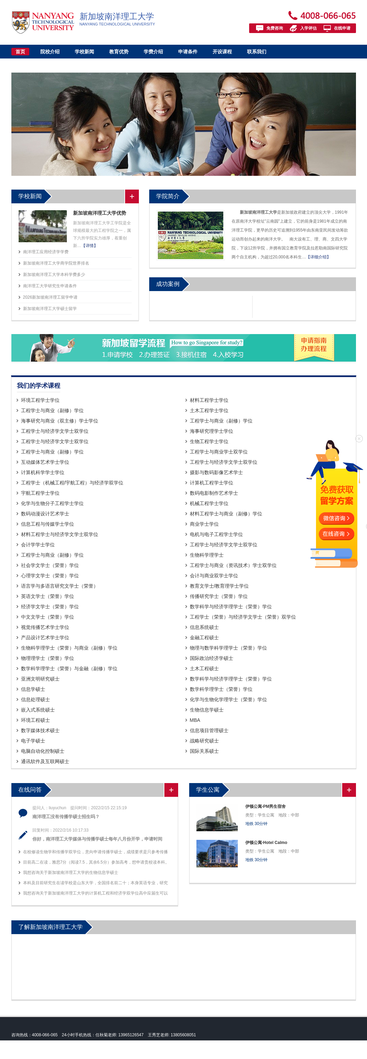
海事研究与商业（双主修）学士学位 (59, 421)
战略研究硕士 (204, 741)
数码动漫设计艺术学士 (45, 513)
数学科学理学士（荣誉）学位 (221, 689)
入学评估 (308, 28)
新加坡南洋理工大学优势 (99, 213)
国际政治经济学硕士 (211, 658)
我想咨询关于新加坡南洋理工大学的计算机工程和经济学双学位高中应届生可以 (95, 893)
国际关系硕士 (204, 751)
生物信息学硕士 (207, 710)
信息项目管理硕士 (209, 730)
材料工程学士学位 (209, 400)
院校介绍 (50, 51)
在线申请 (342, 28)
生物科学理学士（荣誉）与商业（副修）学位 (69, 648)
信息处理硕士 (35, 699)
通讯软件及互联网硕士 (45, 761)
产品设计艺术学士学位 (45, 637)
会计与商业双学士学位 (214, 575)
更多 (131, 196)
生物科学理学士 (207, 555)
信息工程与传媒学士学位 (47, 524)
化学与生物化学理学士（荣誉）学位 (228, 699)
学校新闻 (84, 51)
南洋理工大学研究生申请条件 (50, 286)
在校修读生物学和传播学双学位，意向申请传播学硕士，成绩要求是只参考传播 (95, 851)
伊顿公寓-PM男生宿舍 (265, 806)
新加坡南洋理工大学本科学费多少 (54, 274)
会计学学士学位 (38, 544)
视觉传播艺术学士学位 (45, 627)
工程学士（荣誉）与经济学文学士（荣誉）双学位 (243, 617)
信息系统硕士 (204, 627)
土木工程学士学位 (209, 410)
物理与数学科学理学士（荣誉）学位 (228, 648)
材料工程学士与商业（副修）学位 (226, 513)
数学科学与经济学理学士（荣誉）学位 (231, 606)
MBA (195, 720)
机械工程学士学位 (209, 503)
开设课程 (222, 51)
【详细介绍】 (318, 257)
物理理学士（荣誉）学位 (47, 658)
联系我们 (256, 51)
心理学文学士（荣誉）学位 (50, 575)
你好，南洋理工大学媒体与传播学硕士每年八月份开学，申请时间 (97, 839)
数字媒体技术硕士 (40, 730)
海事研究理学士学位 (211, 431)
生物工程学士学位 (209, 441)
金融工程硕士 (204, 637)
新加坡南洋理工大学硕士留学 (50, 308)
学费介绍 (153, 51)
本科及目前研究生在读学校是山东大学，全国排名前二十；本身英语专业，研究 (95, 882)
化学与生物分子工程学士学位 (52, 503)
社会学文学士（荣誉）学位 (50, 565)
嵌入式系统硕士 (38, 710)
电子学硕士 (33, 741)
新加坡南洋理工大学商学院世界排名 (56, 263)
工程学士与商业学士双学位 (219, 451)
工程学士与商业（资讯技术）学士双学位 (233, 565)
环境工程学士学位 (40, 400)
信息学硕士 (33, 689)
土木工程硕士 (204, 668)
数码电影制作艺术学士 (214, 493)
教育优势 (119, 51)
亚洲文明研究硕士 (40, 679)
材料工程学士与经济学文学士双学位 (59, 534)
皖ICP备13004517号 (55, 1054)
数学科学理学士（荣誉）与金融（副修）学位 (69, 668)
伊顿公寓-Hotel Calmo (266, 842)
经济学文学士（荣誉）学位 (50, 606)
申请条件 (187, 51)
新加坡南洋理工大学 (54, 1044)
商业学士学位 (204, 524)
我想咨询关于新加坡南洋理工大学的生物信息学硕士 (70, 872)
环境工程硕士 (35, 720)
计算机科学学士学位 (42, 472)
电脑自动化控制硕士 (42, 751)
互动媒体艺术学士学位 (45, 462)
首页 (20, 51)
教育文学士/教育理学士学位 (219, 586)
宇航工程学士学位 (40, 493)
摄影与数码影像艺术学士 (216, 472)
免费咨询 (274, 28)
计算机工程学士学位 (211, 482)
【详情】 (89, 245)
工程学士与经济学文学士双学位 (55, 431)
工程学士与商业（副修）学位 (52, 410)
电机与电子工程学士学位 (216, 534)
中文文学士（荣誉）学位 (47, 617)
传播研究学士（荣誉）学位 (219, 596)
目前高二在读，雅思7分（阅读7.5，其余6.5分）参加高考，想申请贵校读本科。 (96, 862)
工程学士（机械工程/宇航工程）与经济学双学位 (72, 482)
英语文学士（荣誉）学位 (47, 596)
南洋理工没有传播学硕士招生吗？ (66, 816)
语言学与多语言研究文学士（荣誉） (59, 586)
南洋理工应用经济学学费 (46, 251)
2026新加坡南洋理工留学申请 (50, 297)
